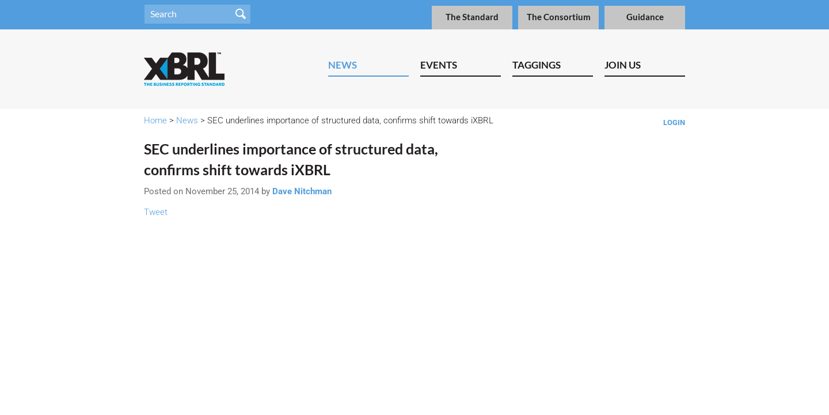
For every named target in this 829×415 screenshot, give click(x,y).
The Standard (472, 17)
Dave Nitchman (302, 191)
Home (155, 120)
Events (438, 65)
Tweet (156, 212)
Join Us (622, 65)
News (342, 65)
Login (674, 122)
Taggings (536, 65)
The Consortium (559, 17)
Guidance (645, 17)
